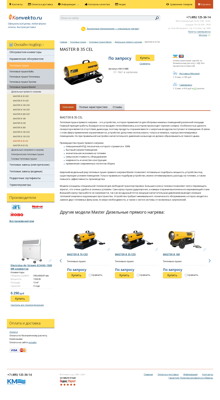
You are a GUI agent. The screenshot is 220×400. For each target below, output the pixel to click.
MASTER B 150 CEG (21, 136)
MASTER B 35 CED (21, 96)
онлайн (32, 342)
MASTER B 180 (19, 118)
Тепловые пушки (19, 65)
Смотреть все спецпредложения (27, 305)
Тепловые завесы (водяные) (25, 171)
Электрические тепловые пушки (27, 154)
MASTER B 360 (19, 127)
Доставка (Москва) (186, 73)
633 (195, 88)
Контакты (16, 4)
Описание (68, 107)
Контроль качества (97, 4)
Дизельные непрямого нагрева (27, 149)
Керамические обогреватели (26, 58)
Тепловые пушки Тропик (22, 81)
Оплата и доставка (40, 4)
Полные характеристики (93, 107)
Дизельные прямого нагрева (26, 91)
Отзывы (117, 107)
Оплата (13, 332)
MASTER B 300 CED (21, 114)
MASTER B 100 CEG (21, 132)
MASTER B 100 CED (21, 105)
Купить (145, 58)
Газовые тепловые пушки (24, 158)
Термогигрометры (20, 184)
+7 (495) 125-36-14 (198, 17)
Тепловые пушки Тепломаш (24, 76)
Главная (63, 42)
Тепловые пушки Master (22, 86)
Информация (69, 4)
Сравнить (145, 63)
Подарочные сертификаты (25, 178)
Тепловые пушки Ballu (21, 71)
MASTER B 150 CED (21, 109)
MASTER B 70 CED (21, 100)
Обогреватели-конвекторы (25, 52)
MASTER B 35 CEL (20, 141)
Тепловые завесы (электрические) (29, 164)
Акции (120, 4)
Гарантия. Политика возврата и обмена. (191, 377)
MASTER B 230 (19, 123)
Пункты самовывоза (199, 31)
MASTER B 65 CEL (20, 145)
